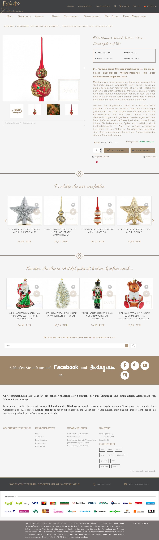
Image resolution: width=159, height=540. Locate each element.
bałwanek (104, 470)
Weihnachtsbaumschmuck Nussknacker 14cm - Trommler (97, 316)
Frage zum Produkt (100, 157)
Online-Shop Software (138, 474)
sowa (111, 458)
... (151, 16)
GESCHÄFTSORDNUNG (78, 437)
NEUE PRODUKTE (71, 16)
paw (102, 458)
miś (113, 464)
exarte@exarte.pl (106, 437)
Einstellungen (41, 443)
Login (37, 437)
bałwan (116, 470)
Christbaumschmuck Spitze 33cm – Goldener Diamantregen (61, 232)
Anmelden (39, 440)
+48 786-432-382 (106, 440)
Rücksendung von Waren (77, 449)
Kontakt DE (40, 450)
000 (102, 453)
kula (110, 453)
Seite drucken (150, 157)
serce (119, 453)
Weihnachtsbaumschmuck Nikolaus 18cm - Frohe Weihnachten (24, 316)
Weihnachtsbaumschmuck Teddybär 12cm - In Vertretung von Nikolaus (134, 316)
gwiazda (104, 464)
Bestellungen (40, 447)
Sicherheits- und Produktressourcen (20, 123)
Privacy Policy (73, 440)
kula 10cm (121, 458)
